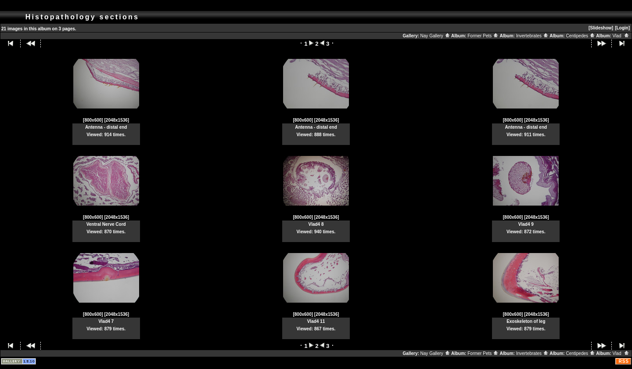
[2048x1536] (116, 120)
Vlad (620, 35)
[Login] (622, 27)
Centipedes (580, 35)
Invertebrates (532, 35)
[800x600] (93, 120)
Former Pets (483, 35)
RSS (623, 361)
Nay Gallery (435, 35)
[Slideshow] (601, 27)
